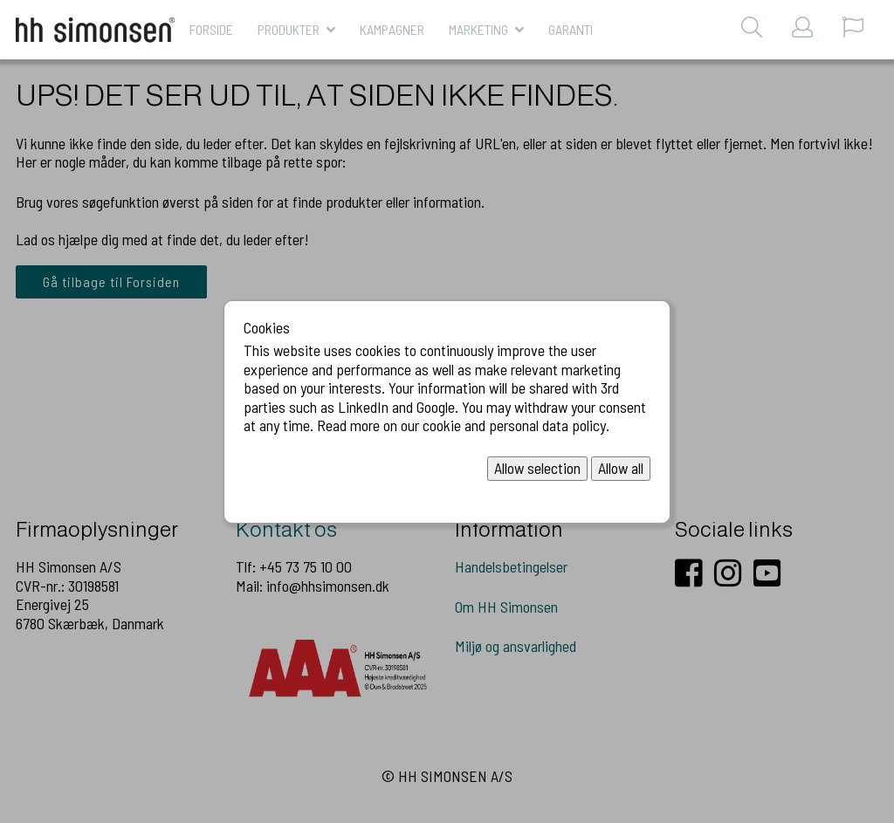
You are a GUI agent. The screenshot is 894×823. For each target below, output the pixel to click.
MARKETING (478, 29)
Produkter (289, 29)
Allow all (620, 467)
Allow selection (537, 467)
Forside (211, 29)
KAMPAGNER (392, 29)
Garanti (570, 29)
